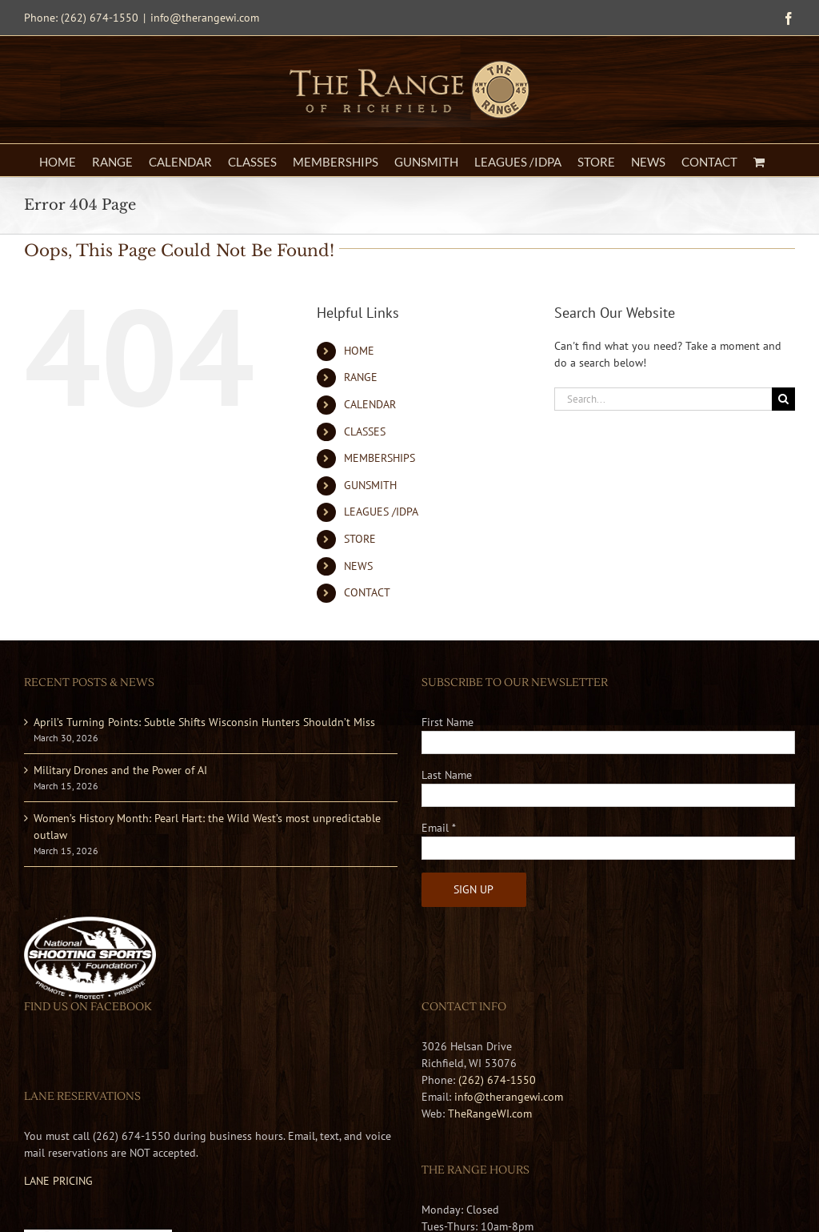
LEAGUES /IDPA (381, 511)
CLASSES (365, 431)
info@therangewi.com (204, 17)
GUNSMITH (370, 485)
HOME (359, 350)
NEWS (358, 566)
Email (438, 828)
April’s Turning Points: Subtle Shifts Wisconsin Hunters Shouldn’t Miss (204, 722)
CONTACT (367, 592)
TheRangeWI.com (490, 1113)
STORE (360, 539)
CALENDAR (370, 404)
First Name (447, 722)
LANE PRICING (58, 1181)
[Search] (783, 399)
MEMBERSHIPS (379, 458)
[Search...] (663, 399)
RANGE (361, 377)
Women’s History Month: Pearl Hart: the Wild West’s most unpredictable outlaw (207, 826)
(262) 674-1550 (497, 1080)
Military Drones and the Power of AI (120, 770)
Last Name (446, 775)
